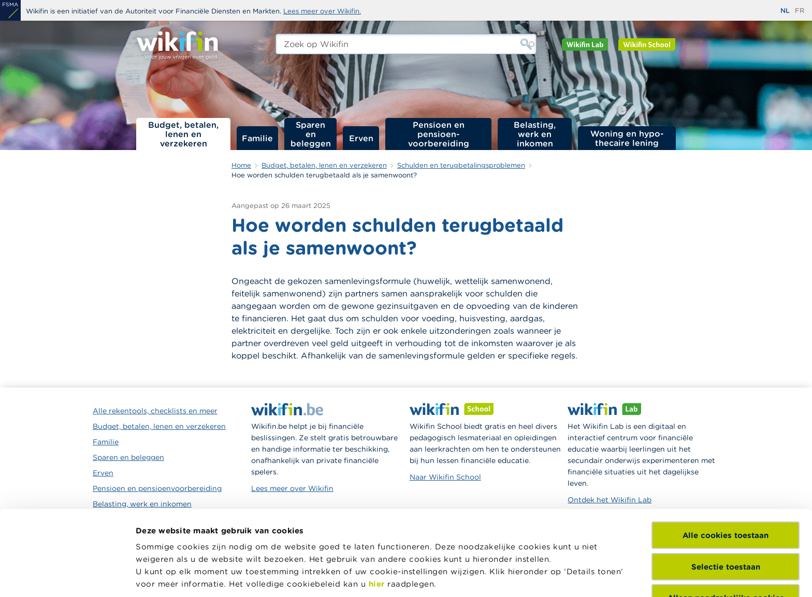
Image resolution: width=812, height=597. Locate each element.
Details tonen (162, 576)
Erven (361, 138)
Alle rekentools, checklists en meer (155, 410)
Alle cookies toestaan (726, 459)
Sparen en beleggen (311, 134)
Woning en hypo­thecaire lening (627, 138)
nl (785, 10)
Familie (257, 138)
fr (799, 10)
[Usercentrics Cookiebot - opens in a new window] (67, 577)
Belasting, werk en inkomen (535, 134)
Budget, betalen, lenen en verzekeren (183, 134)
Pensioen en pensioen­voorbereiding (438, 134)
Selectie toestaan (725, 490)
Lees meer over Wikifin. (322, 11)
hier (377, 507)
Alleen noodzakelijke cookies (726, 521)
